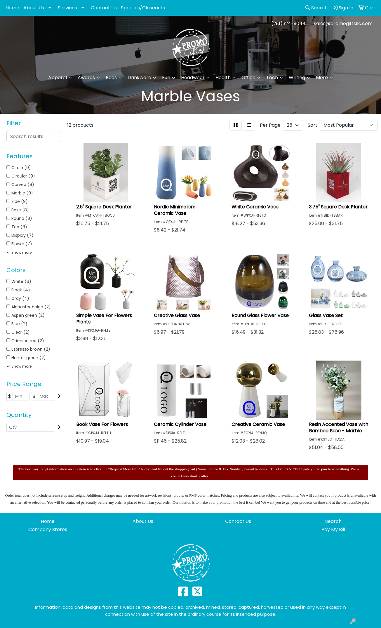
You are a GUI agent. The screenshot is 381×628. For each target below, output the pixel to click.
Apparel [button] (57, 77)
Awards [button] (86, 77)
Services (67, 7)
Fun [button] (166, 77)
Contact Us (104, 7)
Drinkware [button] (139, 77)
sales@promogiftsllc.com (343, 23)
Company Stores (47, 529)
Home (12, 7)
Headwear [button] (193, 77)
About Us (33, 7)
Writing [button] (297, 77)
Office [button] (248, 77)
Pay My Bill (333, 529)
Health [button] (223, 77)
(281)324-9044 (288, 23)
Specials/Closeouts (143, 7)
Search (333, 521)
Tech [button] (272, 77)
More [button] (322, 77)
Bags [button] (111, 77)
